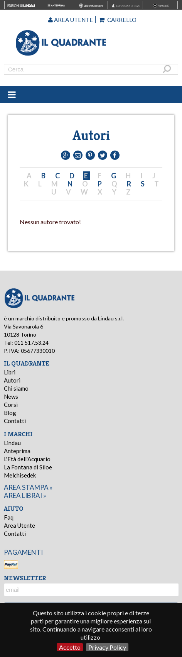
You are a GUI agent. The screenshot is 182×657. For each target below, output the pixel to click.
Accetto (70, 647)
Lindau (12, 442)
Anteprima (17, 450)
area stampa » (28, 487)
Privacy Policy (107, 647)
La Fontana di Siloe (28, 467)
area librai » (25, 495)
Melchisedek (20, 475)
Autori (12, 380)
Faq (8, 517)
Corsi (11, 404)
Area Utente (19, 525)
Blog (10, 412)
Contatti (15, 420)
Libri (9, 372)
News (11, 396)
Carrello (117, 19)
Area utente (70, 19)
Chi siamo (16, 388)
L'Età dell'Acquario (27, 458)
